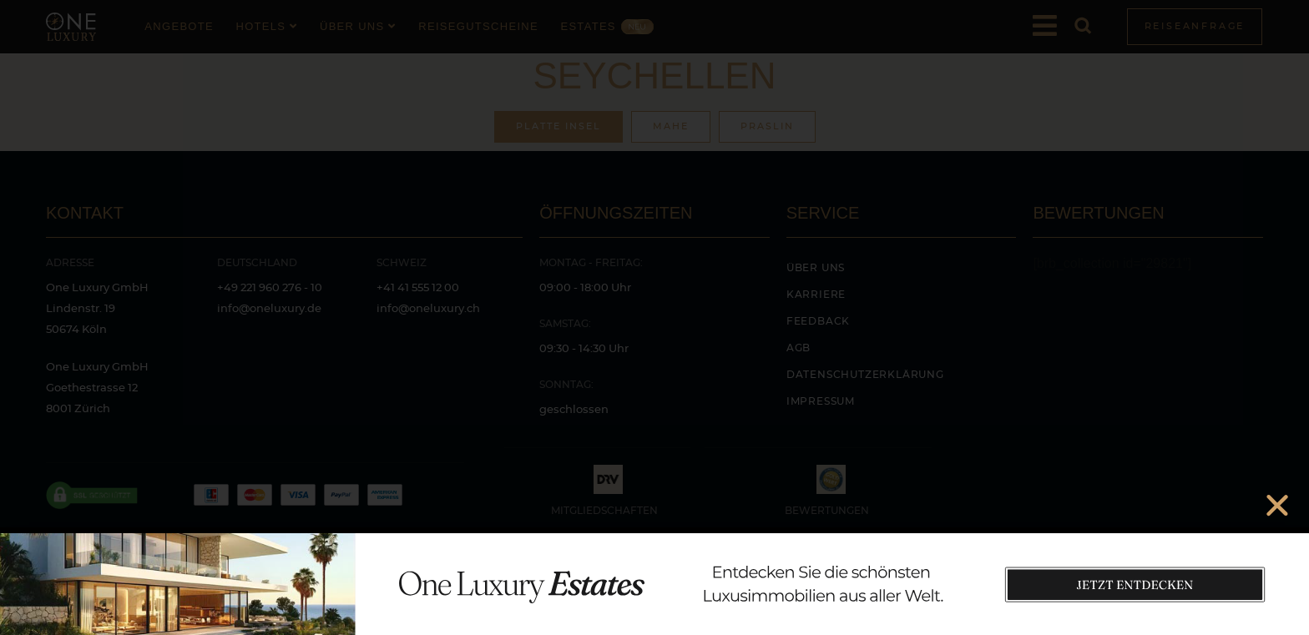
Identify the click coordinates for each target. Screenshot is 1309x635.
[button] (1277, 505)
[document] (654, 317)
